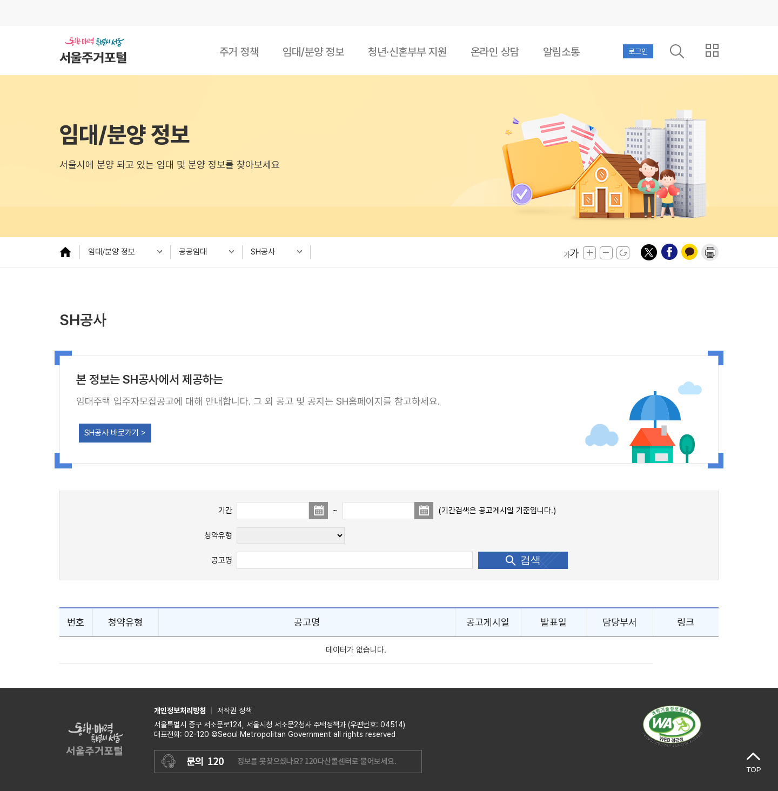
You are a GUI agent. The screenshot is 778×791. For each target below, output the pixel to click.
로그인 (638, 51)
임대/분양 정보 (313, 51)
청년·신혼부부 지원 (407, 51)
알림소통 (561, 51)
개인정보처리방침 (180, 710)
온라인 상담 (495, 51)
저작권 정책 (234, 710)
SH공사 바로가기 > (115, 433)
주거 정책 (239, 51)
